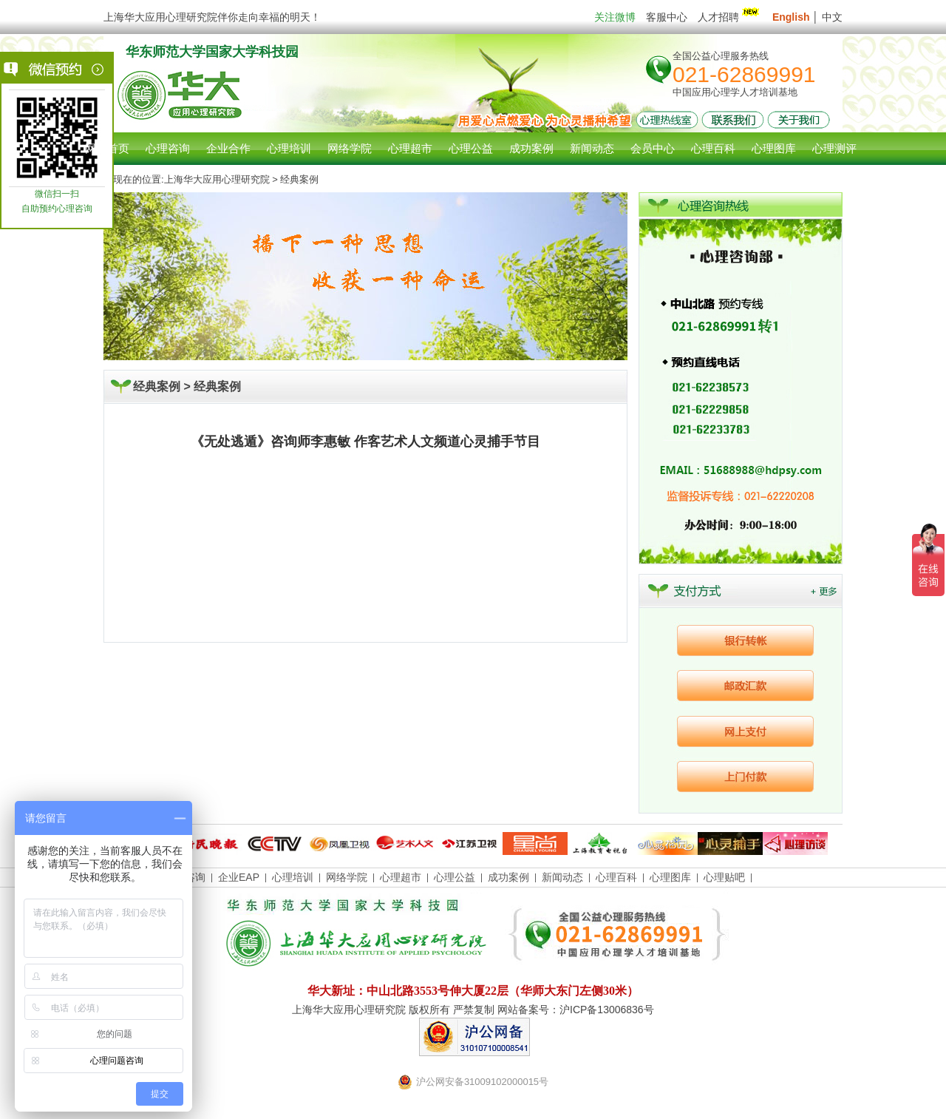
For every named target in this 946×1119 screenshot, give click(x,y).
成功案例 (508, 877)
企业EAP (238, 877)
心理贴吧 (724, 877)
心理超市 (400, 877)
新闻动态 (562, 877)
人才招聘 (730, 17)
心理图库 (670, 877)
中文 (832, 17)
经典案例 (217, 386)
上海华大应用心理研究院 (217, 179)
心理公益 (454, 877)
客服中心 (666, 17)
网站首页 (107, 148)
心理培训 (292, 877)
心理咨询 (168, 148)
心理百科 (616, 877)
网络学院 (346, 877)
